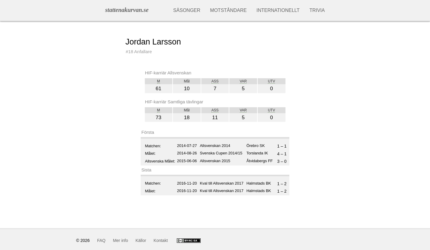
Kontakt (160, 240)
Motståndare (228, 10)
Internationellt (278, 10)
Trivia (317, 10)
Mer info (120, 240)
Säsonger (186, 10)
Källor (141, 240)
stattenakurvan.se (126, 10)
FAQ (101, 240)
